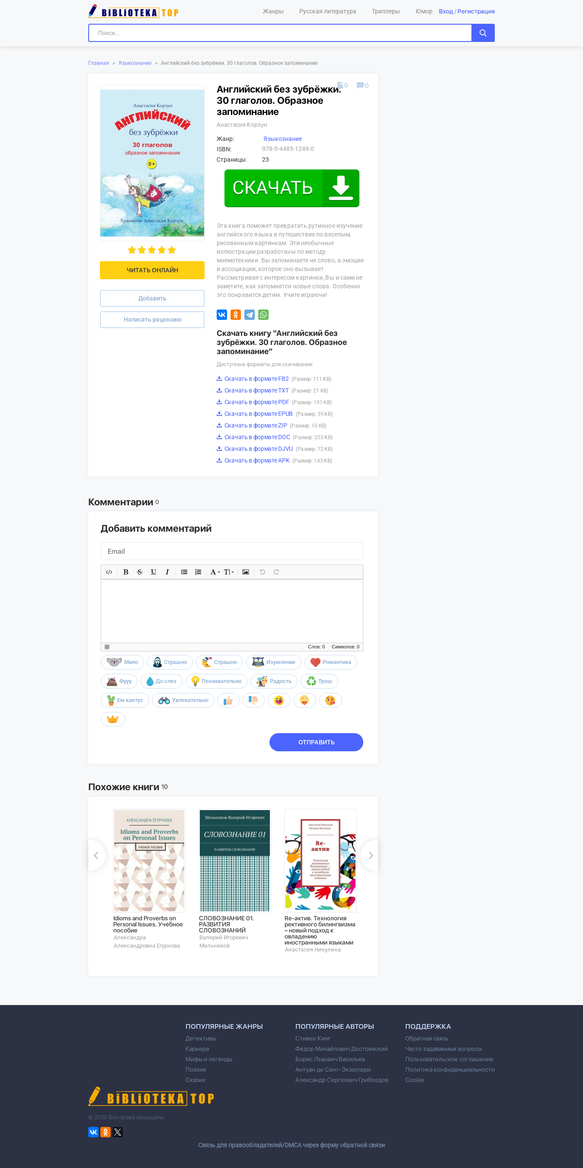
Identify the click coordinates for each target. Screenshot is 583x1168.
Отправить (316, 742)
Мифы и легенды (209, 1059)
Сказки (195, 1079)
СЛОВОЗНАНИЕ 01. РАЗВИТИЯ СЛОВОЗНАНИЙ (226, 924)
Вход (446, 11)
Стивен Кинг (313, 1038)
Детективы (201, 1038)
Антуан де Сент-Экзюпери (333, 1069)
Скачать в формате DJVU (274, 448)
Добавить (152, 298)
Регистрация (476, 11)
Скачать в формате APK (274, 460)
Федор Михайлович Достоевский (341, 1048)
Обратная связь (426, 1038)
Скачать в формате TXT (272, 390)
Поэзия (196, 1069)
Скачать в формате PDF (274, 402)
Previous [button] (97, 855)
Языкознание (135, 63)
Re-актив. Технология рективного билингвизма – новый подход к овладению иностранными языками (320, 930)
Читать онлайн (152, 270)
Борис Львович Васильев (330, 1059)
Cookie (414, 1079)
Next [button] (369, 855)
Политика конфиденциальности (450, 1069)
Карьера (197, 1048)
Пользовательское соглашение (449, 1059)
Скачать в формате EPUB (274, 413)
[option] (149, 879)
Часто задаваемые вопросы (443, 1048)
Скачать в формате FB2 (274, 378)
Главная (98, 63)
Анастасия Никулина (313, 949)
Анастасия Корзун (242, 124)
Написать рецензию (152, 319)
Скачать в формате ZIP (272, 425)
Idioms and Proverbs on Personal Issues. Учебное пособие (148, 924)
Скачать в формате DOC (274, 437)
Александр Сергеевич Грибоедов (341, 1079)
